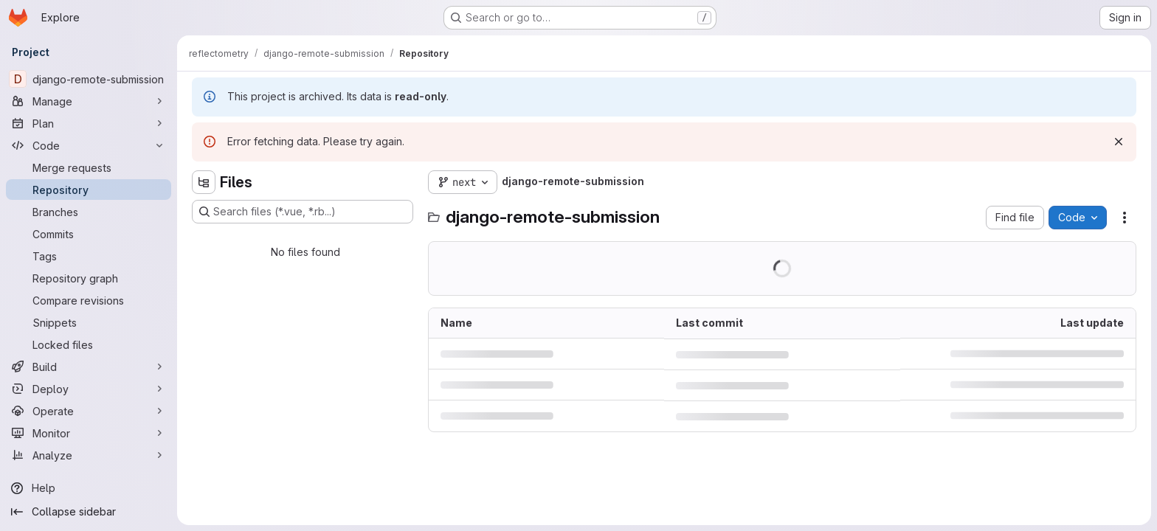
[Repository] (88, 189)
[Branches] (88, 211)
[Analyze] (88, 455)
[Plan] (88, 123)
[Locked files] (88, 344)
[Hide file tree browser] (203, 182)
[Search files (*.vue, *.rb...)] (302, 211)
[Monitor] (88, 433)
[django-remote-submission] (88, 79)
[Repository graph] (88, 278)
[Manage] (88, 101)
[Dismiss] (1118, 141)
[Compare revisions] (88, 300)
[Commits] (88, 233)
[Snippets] (88, 322)
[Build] (88, 366)
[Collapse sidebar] (88, 512)
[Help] (88, 488)
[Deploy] (88, 388)
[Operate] (88, 410)
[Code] (88, 145)
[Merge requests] (88, 167)
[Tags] (88, 256)
